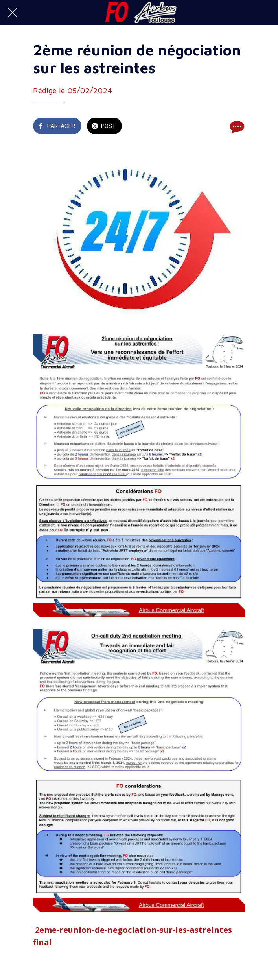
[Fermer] (12, 12)
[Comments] (235, 126)
